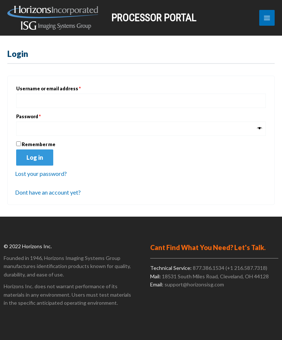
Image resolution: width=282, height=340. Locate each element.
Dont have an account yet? (48, 192)
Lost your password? (41, 173)
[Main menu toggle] (267, 17)
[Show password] (259, 128)
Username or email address (59, 87)
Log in (34, 157)
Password (39, 115)
